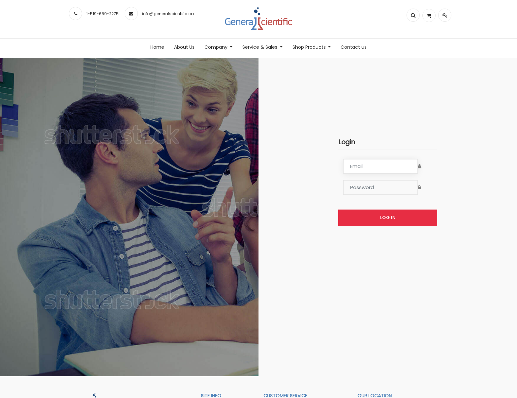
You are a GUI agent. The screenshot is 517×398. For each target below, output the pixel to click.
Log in (388, 217)
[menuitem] (157, 47)
